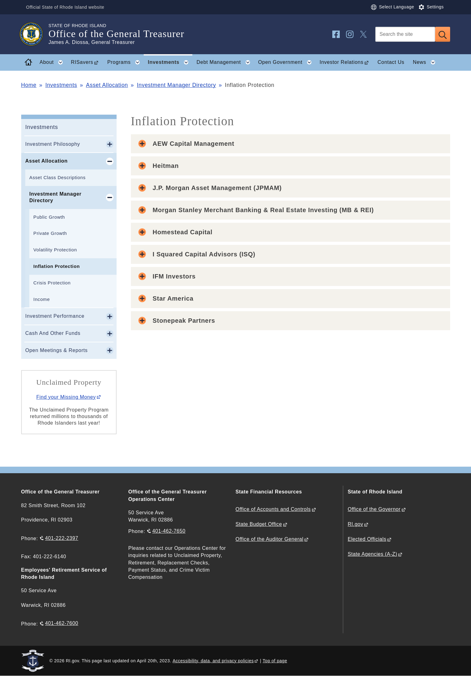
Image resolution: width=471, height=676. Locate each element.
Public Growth (49, 217)
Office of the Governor (374, 509)
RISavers (82, 62)
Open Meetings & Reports (56, 350)
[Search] (405, 34)
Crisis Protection (52, 282)
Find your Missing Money (66, 397)
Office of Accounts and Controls (273, 509)
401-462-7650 (168, 531)
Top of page (275, 660)
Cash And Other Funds (52, 333)
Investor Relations (341, 62)
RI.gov (355, 524)
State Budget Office (259, 524)
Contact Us (390, 62)
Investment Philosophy (52, 144)
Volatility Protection (55, 249)
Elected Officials (367, 539)
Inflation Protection (56, 266)
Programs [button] (125, 62)
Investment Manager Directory (176, 85)
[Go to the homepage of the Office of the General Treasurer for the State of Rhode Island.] (35, 34)
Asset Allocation (107, 85)
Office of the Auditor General (270, 539)
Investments (61, 85)
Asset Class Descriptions (57, 177)
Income (41, 299)
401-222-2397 (61, 538)
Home (28, 85)
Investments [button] (170, 62)
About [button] (53, 62)
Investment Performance (54, 316)
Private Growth (50, 233)
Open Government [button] (286, 62)
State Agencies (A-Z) (372, 554)
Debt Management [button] (225, 62)
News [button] (426, 62)
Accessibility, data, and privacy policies (213, 660)
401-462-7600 (61, 623)
